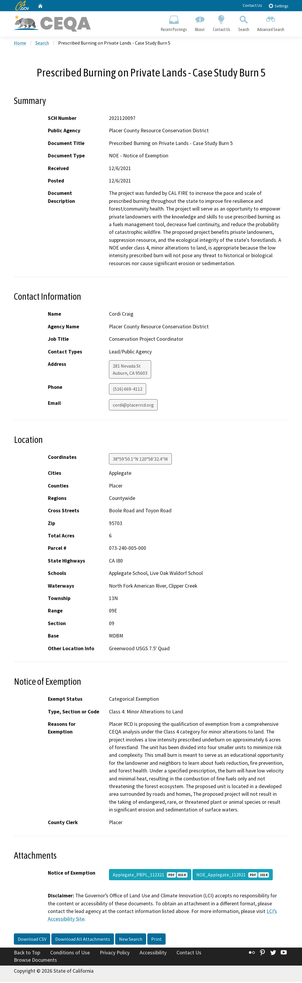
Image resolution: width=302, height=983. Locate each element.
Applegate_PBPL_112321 (150, 875)
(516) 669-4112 (127, 390)
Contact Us (252, 5)
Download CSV (32, 940)
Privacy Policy (115, 953)
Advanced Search (270, 22)
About (200, 22)
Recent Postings (174, 22)
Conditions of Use (70, 953)
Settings (278, 6)
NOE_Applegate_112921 (232, 875)
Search (243, 22)
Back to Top (27, 953)
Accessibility (153, 953)
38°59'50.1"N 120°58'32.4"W (140, 460)
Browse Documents (35, 961)
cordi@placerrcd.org (133, 406)
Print (156, 940)
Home (20, 44)
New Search (130, 940)
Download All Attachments (82, 940)
